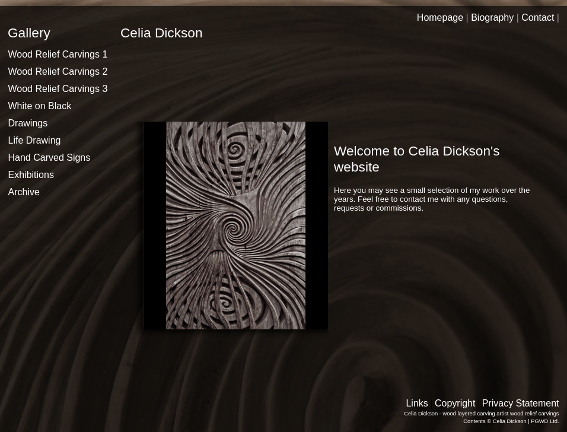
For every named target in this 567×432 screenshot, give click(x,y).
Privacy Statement (520, 403)
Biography (492, 17)
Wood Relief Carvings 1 (58, 54)
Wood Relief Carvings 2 (58, 71)
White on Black (40, 106)
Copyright (455, 403)
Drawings (28, 123)
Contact (537, 17)
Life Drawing (34, 140)
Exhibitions (31, 175)
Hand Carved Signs (49, 158)
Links (417, 403)
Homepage (440, 17)
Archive (24, 192)
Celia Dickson (510, 421)
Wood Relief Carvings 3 (58, 89)
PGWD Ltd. (545, 421)
